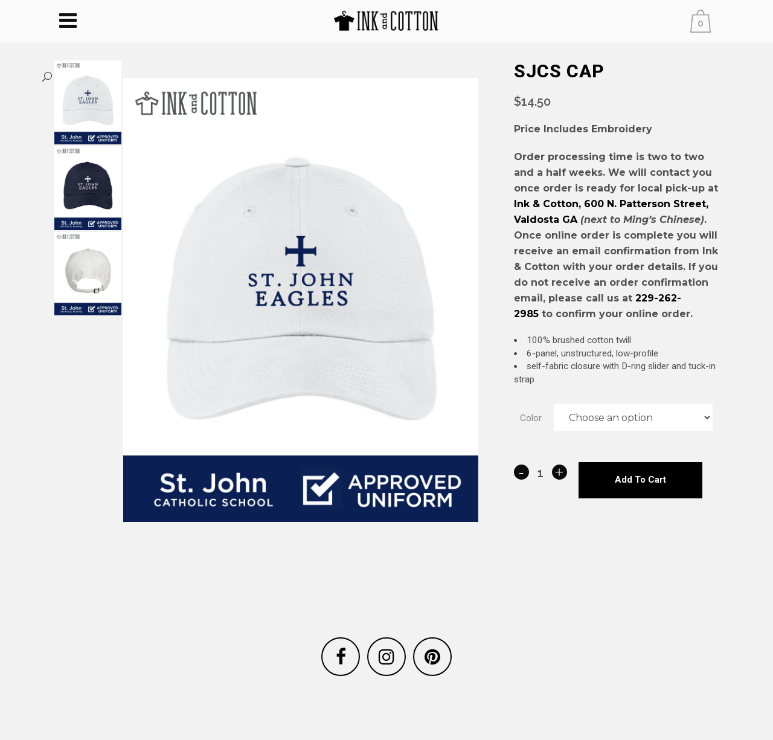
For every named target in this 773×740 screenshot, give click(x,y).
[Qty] (540, 486)
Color (531, 428)
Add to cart (640, 493)
